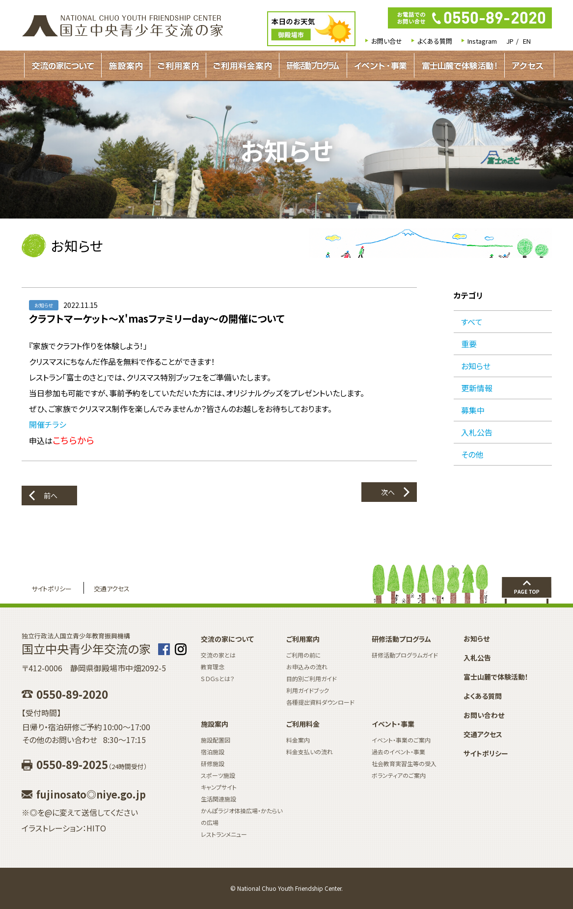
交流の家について (62, 65)
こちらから (73, 439)
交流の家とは (218, 655)
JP (510, 41)
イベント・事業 (380, 65)
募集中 (473, 410)
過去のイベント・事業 (398, 751)
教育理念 (212, 666)
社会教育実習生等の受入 (404, 763)
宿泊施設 (212, 751)
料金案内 (298, 740)
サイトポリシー (51, 588)
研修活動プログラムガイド (313, 65)
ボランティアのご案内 (399, 775)
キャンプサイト (219, 787)
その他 (472, 454)
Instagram (482, 41)
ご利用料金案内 (242, 65)
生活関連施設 (218, 799)
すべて (472, 322)
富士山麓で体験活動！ (459, 65)
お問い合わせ (484, 715)
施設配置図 (215, 740)
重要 (469, 344)
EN (527, 41)
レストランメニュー (224, 834)
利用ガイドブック (307, 690)
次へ (388, 492)
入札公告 (476, 432)
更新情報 (476, 388)
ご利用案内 (178, 65)
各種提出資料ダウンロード (320, 702)
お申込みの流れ (306, 666)
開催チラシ (47, 424)
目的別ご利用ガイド (311, 678)
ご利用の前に (303, 655)
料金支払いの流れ (309, 751)
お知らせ (476, 366)
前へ (50, 495)
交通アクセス (112, 588)
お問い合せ (386, 41)
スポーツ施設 (218, 775)
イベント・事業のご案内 (401, 740)
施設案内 (126, 65)
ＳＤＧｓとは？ (218, 678)
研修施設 (212, 763)
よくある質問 (434, 41)
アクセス (528, 65)
